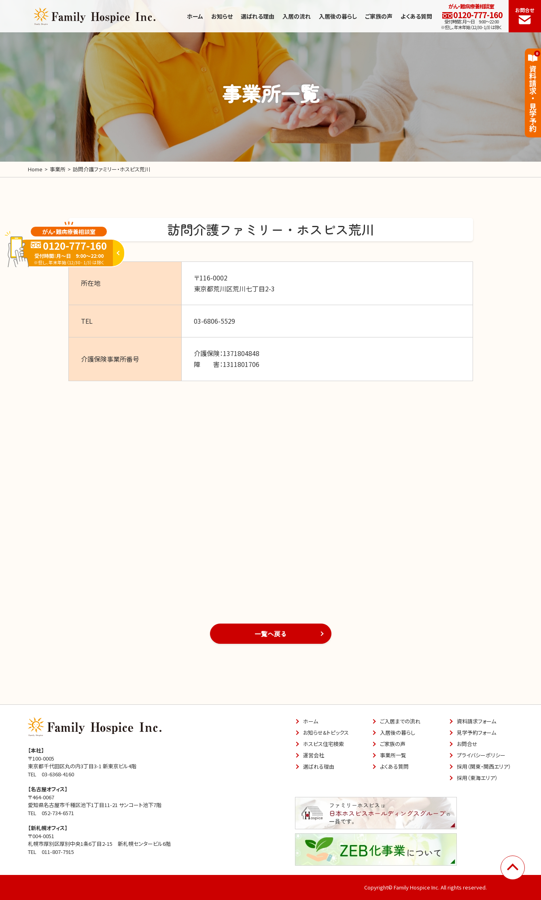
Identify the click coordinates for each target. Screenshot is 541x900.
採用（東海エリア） (477, 778)
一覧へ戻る (271, 634)
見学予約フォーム (476, 732)
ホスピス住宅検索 (323, 744)
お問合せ (525, 15)
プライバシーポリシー (481, 755)
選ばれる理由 (257, 16)
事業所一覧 (393, 755)
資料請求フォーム (476, 721)
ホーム (195, 16)
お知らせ (222, 16)
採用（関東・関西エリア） (484, 766)
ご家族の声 (378, 16)
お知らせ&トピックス (326, 732)
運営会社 (313, 755)
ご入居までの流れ (400, 721)
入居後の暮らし (338, 16)
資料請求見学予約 (533, 91)
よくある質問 (416, 16)
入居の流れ (296, 16)
